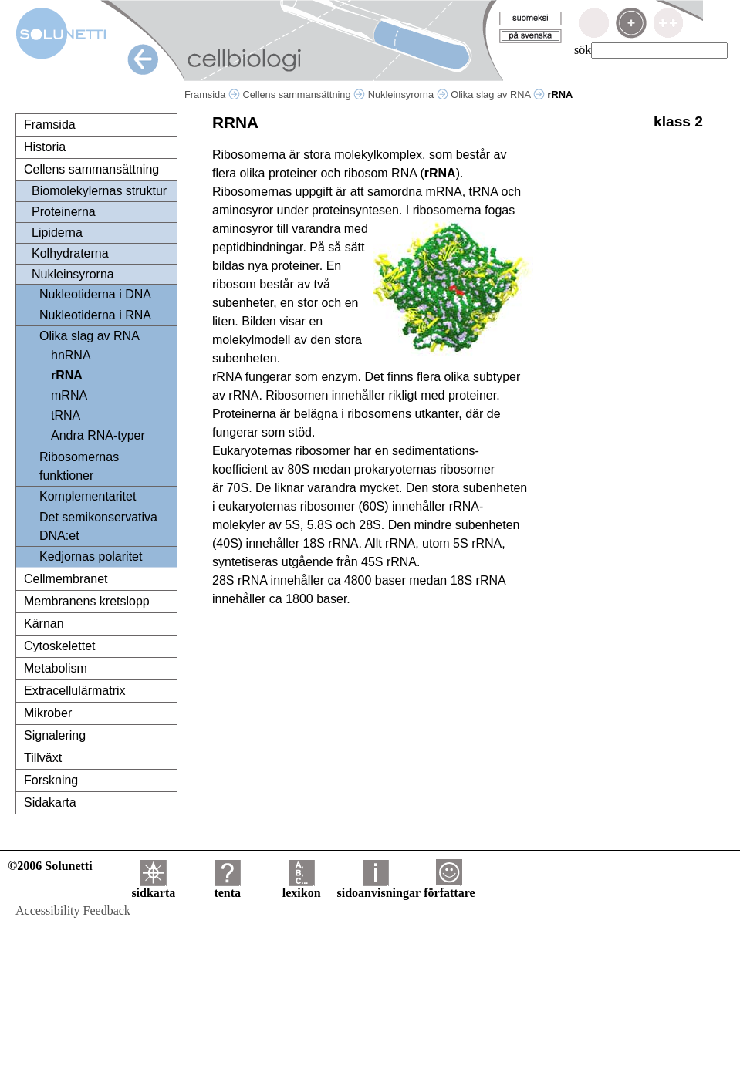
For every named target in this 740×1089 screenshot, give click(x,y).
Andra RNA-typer (98, 435)
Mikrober (48, 713)
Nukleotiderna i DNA (95, 294)
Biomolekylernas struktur (99, 190)
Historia (45, 146)
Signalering (55, 735)
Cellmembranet (65, 578)
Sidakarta (50, 802)
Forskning (51, 780)
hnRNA (71, 355)
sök (582, 49)
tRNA (65, 415)
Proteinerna (64, 211)
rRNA (67, 375)
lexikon (301, 887)
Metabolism (55, 668)
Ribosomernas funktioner (79, 466)
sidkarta (153, 887)
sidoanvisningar (379, 887)
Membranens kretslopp (87, 601)
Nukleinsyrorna (408, 94)
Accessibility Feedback (72, 910)
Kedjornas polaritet (90, 556)
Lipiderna (57, 232)
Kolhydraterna (70, 253)
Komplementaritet (87, 496)
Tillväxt (43, 757)
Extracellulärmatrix (75, 690)
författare (449, 887)
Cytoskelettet (59, 645)
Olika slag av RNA (498, 94)
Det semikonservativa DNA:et (98, 526)
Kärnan (44, 623)
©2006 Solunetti (50, 865)
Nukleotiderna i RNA (95, 315)
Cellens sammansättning (303, 94)
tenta (227, 887)
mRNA (69, 395)
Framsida (212, 94)
